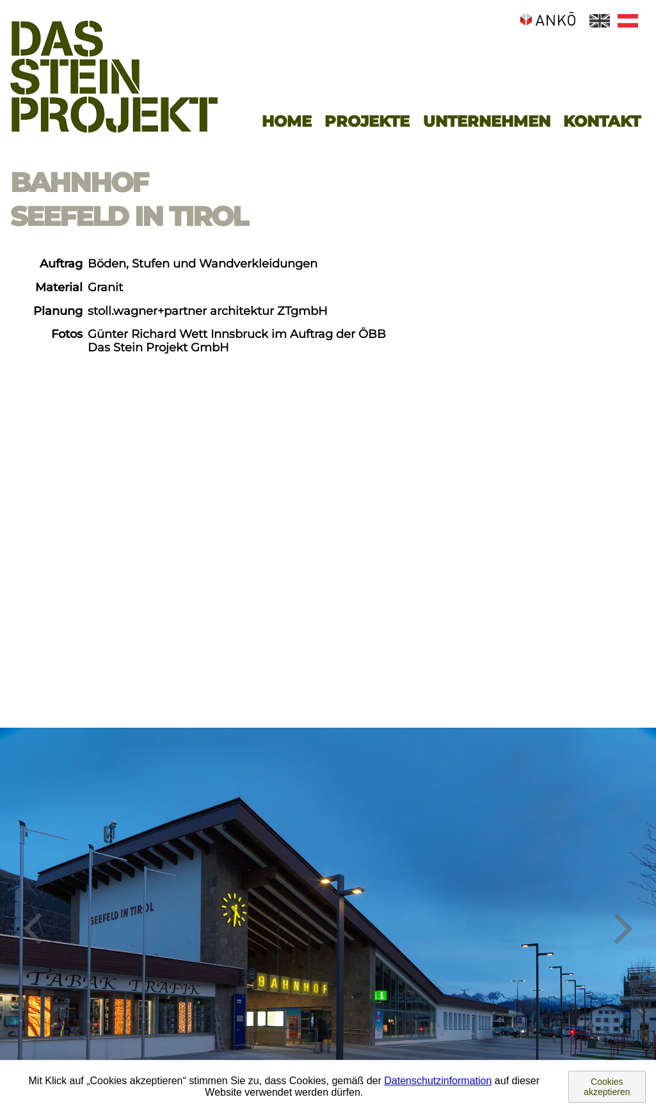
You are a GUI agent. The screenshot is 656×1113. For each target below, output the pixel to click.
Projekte (367, 121)
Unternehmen (486, 121)
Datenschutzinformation (438, 1080)
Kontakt (602, 121)
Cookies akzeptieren (607, 1087)
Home (287, 121)
